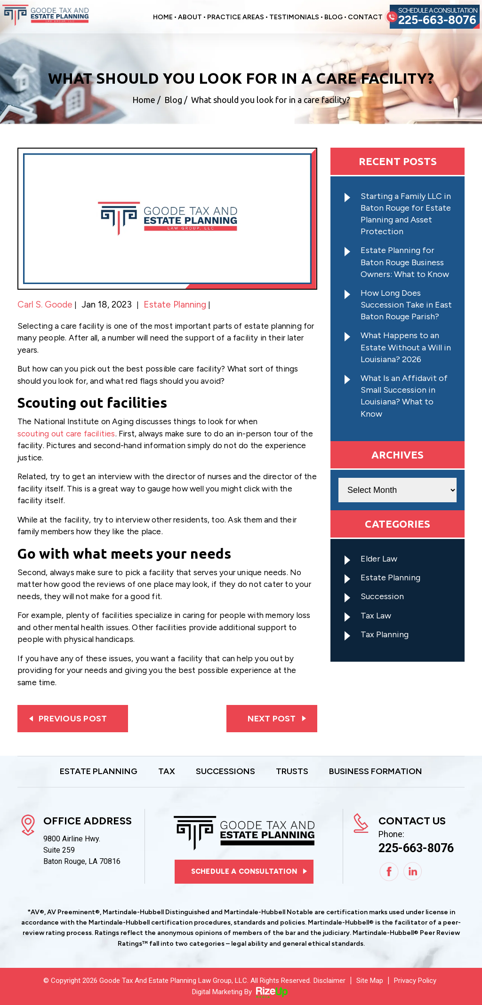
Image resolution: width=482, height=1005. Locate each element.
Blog (333, 17)
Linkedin (413, 871)
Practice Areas (235, 17)
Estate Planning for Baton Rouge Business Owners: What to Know (405, 262)
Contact (365, 17)
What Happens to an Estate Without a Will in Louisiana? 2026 (406, 347)
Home (163, 17)
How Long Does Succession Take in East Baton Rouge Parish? (406, 305)
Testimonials (294, 17)
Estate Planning (175, 304)
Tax (166, 771)
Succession (382, 596)
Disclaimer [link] (329, 980)
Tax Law (376, 615)
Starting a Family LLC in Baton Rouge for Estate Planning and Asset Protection (406, 214)
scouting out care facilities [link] (66, 433)
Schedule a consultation (244, 871)
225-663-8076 (437, 20)
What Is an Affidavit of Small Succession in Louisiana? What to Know (404, 396)
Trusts (292, 771)
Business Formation (375, 771)
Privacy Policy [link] (415, 980)
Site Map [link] (369, 980)
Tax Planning (385, 634)
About (190, 17)
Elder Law (379, 559)
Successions (225, 771)
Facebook (389, 871)
